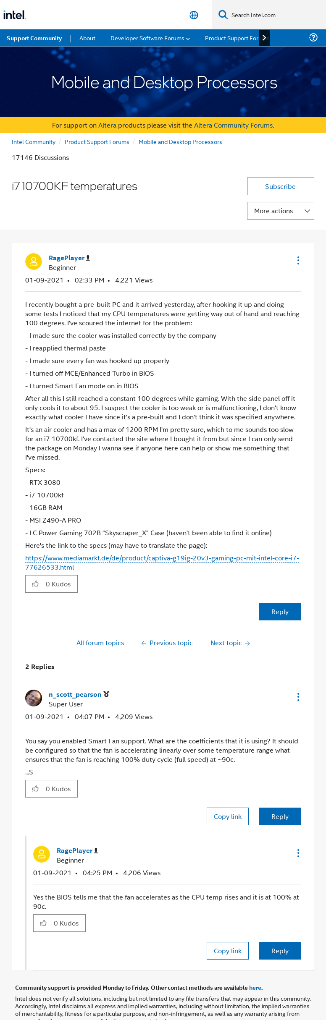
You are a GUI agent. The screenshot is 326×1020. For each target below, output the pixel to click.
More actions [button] (273, 210)
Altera (107, 125)
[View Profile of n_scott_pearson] (79, 694)
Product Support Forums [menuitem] (237, 37)
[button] (297, 260)
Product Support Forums (97, 141)
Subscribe (280, 186)
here (255, 987)
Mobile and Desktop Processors (180, 141)
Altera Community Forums (233, 125)
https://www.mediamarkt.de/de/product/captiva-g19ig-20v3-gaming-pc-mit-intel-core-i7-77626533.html (162, 562)
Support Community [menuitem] (34, 37)
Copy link (228, 816)
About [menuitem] (87, 37)
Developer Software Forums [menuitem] (147, 37)
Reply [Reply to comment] (280, 816)
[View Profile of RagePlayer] (69, 258)
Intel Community (33, 141)
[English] (193, 14)
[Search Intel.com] (277, 14)
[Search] (223, 14)
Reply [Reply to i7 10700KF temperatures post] (280, 611)
